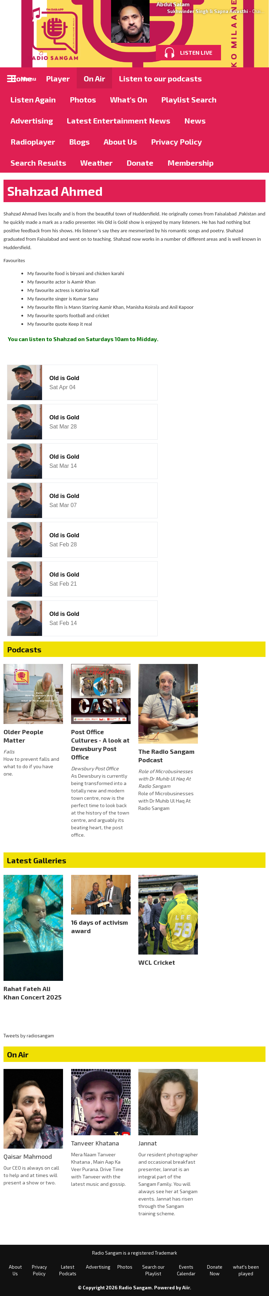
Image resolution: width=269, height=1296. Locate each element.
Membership (190, 162)
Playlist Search (188, 99)
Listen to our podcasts (160, 78)
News (195, 120)
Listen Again (33, 99)
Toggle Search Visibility (254, 77)
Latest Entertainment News (118, 120)
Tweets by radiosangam (29, 1035)
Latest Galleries (36, 860)
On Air (94, 78)
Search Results (38, 162)
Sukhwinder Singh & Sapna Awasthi (207, 11)
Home (21, 78)
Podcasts (24, 649)
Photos (83, 99)
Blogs (79, 141)
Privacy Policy (176, 141)
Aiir (186, 1287)
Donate (139, 162)
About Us (120, 141)
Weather (96, 162)
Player (58, 78)
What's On (128, 99)
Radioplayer (33, 141)
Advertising (32, 120)
